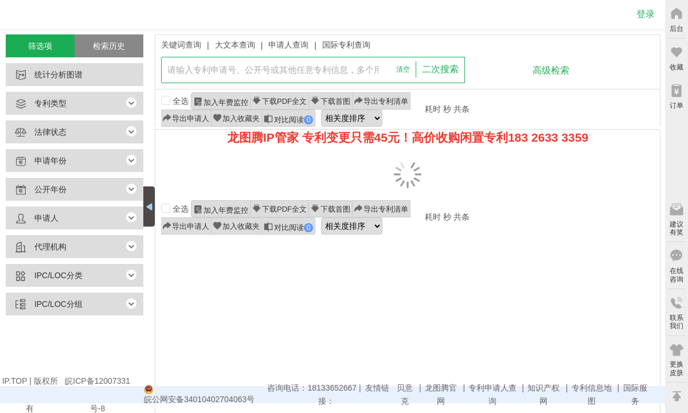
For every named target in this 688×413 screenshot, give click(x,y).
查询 (496, 70)
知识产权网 (543, 394)
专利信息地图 (592, 394)
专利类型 (36, 104)
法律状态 (36, 132)
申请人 (32, 218)
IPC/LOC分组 (44, 304)
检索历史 (109, 45)
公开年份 (36, 190)
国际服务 (635, 394)
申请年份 (36, 161)
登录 (645, 14)
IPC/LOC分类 (44, 276)
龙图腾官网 (441, 394)
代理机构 (36, 247)
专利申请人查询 (492, 394)
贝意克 (405, 394)
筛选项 (40, 45)
